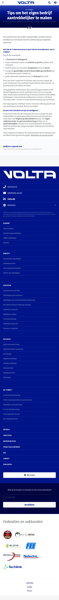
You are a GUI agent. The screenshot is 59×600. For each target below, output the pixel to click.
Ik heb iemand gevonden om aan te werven (17, 400)
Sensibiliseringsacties (10, 324)
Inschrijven (29, 504)
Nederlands (9, 205)
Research (7, 339)
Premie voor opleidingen (11, 273)
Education (7, 285)
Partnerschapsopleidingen (12, 233)
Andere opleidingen (9, 238)
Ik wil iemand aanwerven (11, 395)
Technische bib (8, 368)
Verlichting (7, 377)
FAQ (4, 453)
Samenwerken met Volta (11, 291)
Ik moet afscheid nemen (11, 409)
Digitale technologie (10, 359)
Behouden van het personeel (42, 135)
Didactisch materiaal (10, 309)
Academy (6, 223)
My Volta (29, 475)
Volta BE (9, 199)
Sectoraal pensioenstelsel (12, 268)
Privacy (29, 591)
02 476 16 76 (10, 186)
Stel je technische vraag (11, 344)
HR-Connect (7, 390)
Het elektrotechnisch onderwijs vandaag (17, 305)
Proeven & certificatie (10, 328)
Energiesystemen (9, 373)
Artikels (6, 430)
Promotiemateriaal (9, 319)
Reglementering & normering (13, 349)
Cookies (29, 587)
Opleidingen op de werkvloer (13, 295)
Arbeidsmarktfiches (10, 363)
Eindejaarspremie (9, 263)
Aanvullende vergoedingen (12, 259)
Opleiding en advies (9, 314)
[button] (3, 2)
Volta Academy (8, 228)
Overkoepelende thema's (11, 414)
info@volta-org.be (12, 193)
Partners (6, 243)
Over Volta (7, 435)
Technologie (7, 354)
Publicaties (7, 464)
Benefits (6, 253)
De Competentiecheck (10, 419)
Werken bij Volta (9, 441)
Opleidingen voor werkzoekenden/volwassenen (19, 300)
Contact (6, 459)
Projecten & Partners (11, 447)
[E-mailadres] (29, 497)
